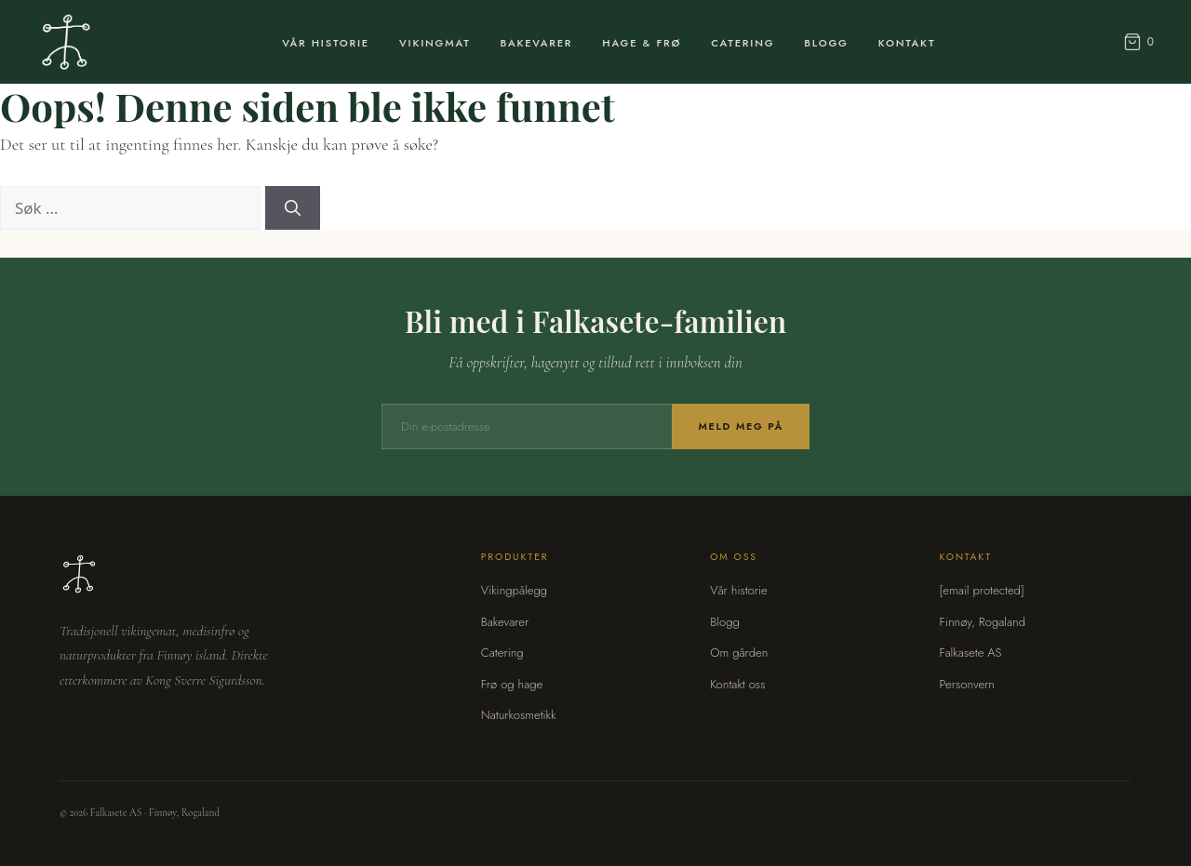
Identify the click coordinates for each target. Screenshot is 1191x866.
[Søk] (292, 208)
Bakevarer (537, 42)
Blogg (826, 42)
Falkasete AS (971, 652)
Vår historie (739, 590)
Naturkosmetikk (518, 715)
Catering (742, 42)
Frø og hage (512, 684)
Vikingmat (435, 42)
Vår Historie (325, 42)
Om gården (739, 652)
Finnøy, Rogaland (982, 622)
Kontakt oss (737, 684)
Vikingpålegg (514, 590)
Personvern (967, 684)
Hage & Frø (641, 42)
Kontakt (907, 42)
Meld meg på (740, 426)
